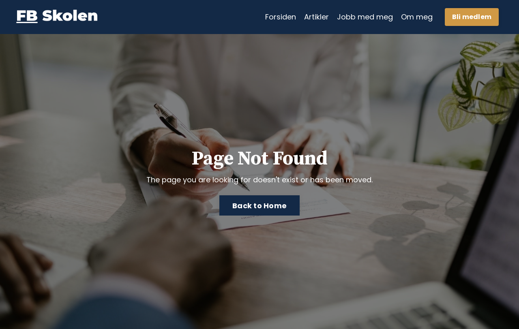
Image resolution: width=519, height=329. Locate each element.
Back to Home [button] (259, 206)
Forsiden (280, 17)
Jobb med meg (365, 17)
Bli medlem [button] (472, 16)
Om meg (417, 17)
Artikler (316, 17)
